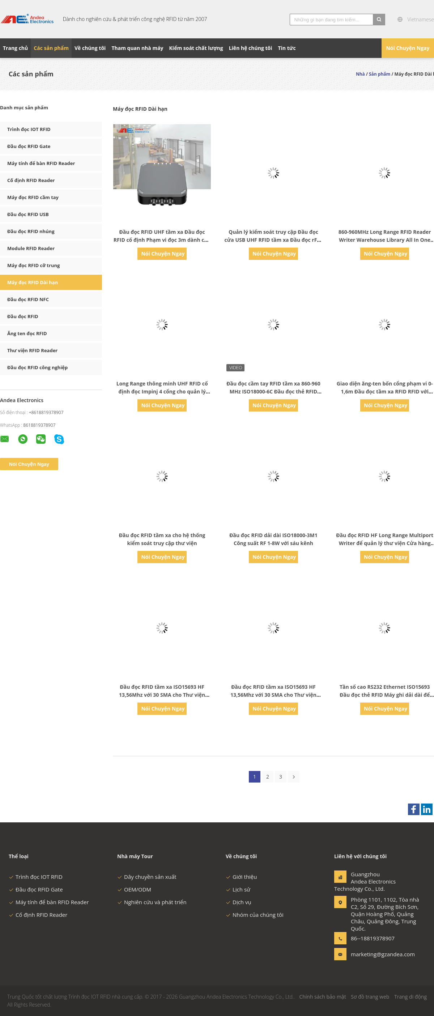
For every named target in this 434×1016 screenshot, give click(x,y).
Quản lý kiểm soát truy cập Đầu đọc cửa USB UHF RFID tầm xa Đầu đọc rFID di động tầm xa (274, 239)
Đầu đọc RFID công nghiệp (37, 367)
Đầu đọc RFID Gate (29, 146)
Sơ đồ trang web (370, 996)
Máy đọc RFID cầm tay (33, 197)
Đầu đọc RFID (22, 316)
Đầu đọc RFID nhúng (30, 231)
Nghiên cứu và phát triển (152, 902)
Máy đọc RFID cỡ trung (33, 265)
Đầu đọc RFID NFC (28, 299)
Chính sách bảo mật (322, 996)
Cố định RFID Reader (31, 180)
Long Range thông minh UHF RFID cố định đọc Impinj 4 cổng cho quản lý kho (162, 391)
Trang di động (410, 996)
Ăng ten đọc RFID (27, 333)
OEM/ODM (134, 889)
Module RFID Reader (31, 248)
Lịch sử (238, 889)
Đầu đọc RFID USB (28, 214)
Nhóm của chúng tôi (255, 914)
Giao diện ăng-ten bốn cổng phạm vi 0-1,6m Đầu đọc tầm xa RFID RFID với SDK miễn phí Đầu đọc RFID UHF (385, 391)
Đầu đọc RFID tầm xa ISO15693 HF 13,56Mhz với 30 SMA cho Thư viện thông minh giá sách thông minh (162, 694)
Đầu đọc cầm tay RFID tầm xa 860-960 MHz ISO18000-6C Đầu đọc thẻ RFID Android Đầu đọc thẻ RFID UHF (273, 391)
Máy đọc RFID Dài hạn (32, 282)
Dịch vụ (238, 902)
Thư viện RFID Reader (32, 350)
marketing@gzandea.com (373, 954)
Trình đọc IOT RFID (29, 129)
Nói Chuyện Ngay (407, 48)
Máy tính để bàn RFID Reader (41, 163)
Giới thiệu (241, 876)
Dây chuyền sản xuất (146, 876)
